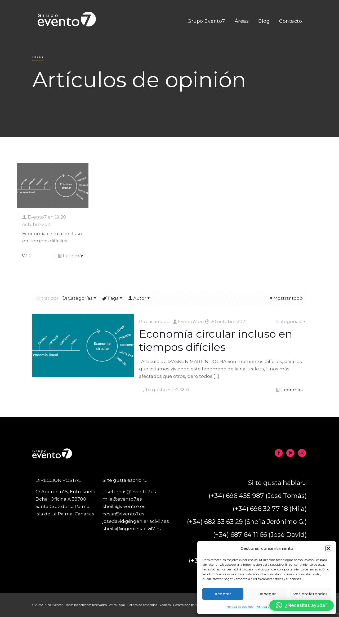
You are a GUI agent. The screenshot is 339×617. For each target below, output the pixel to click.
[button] (328, 548)
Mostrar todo (286, 298)
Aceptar (223, 593)
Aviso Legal (117, 605)
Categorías (80, 298)
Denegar (266, 593)
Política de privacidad (142, 605)
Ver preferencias (310, 593)
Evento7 (37, 217)
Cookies (165, 605)
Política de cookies (239, 607)
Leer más (73, 255)
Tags (112, 298)
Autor (139, 298)
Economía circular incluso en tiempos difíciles (215, 340)
